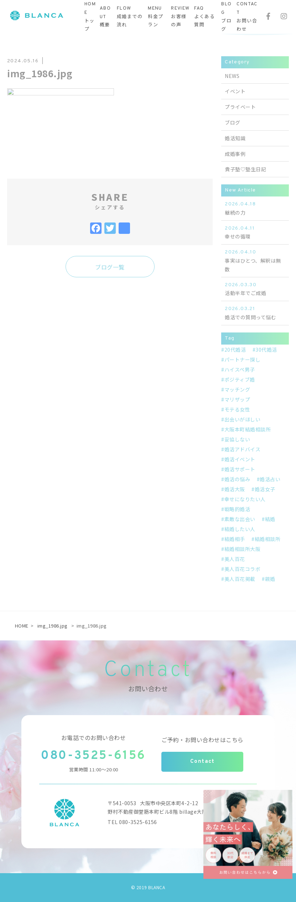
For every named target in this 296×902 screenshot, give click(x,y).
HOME (21, 625)
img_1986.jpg (52, 625)
